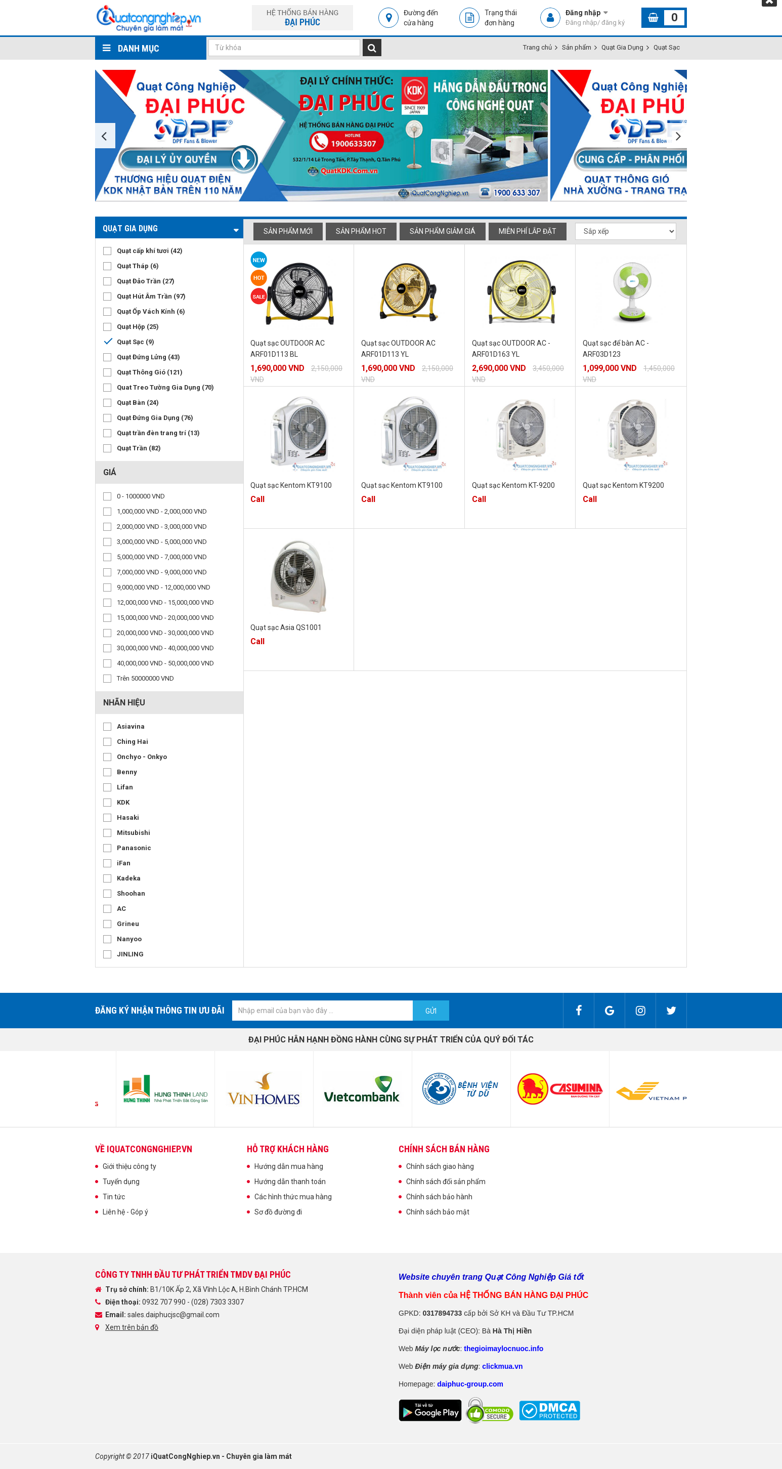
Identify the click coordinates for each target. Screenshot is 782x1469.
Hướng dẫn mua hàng (288, 1166)
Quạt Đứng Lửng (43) (148, 357)
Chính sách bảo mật (437, 1212)
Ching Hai (132, 741)
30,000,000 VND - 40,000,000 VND (165, 648)
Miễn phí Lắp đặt (527, 231)
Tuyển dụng (121, 1182)
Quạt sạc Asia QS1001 (286, 627)
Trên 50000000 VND (145, 678)
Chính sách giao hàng (440, 1166)
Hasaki (128, 817)
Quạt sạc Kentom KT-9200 (513, 485)
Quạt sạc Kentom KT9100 (291, 485)
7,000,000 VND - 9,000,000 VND (162, 572)
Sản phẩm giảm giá (442, 231)
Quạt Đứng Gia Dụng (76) (155, 418)
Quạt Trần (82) (139, 448)
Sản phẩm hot (361, 231)
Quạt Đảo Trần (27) (146, 281)
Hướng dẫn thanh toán (290, 1182)
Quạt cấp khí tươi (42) (150, 251)
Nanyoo (129, 939)
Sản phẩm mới (288, 231)
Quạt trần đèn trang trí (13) (158, 433)
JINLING (130, 954)
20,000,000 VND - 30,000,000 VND (165, 633)
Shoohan (131, 893)
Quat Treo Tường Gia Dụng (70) (165, 387)
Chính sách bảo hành (439, 1197)
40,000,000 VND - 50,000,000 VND (165, 663)
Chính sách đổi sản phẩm (446, 1182)
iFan (124, 863)
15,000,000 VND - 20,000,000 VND (165, 617)
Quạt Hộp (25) (138, 326)
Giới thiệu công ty (129, 1166)
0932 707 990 (164, 1302)
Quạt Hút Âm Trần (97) (151, 296)
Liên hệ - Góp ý (125, 1212)
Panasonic (134, 848)
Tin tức (114, 1197)
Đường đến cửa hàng (421, 18)
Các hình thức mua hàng (293, 1197)
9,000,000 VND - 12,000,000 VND (163, 587)
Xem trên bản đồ (131, 1327)
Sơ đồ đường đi (278, 1212)
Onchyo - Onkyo (142, 757)
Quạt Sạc (667, 47)
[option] (322, 135)
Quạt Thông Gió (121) (150, 372)
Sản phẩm (576, 47)
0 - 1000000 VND (141, 496)
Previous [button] (105, 135)
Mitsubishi (133, 832)
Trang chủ (537, 47)
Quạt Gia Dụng (622, 47)
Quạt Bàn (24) (138, 402)
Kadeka (129, 878)
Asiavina (131, 726)
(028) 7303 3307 (217, 1302)
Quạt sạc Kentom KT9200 (623, 485)
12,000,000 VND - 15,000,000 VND (165, 602)
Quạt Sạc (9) (135, 342)
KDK (123, 802)
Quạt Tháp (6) (138, 266)
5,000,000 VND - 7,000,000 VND (162, 557)
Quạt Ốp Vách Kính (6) (151, 311)
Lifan (125, 787)
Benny (127, 772)
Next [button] (677, 135)
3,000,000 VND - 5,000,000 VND (162, 541)
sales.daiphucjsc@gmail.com (173, 1315)
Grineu (128, 924)
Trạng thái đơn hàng (501, 18)
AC (121, 908)
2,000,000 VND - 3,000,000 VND (162, 526)
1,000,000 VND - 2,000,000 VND (162, 511)
